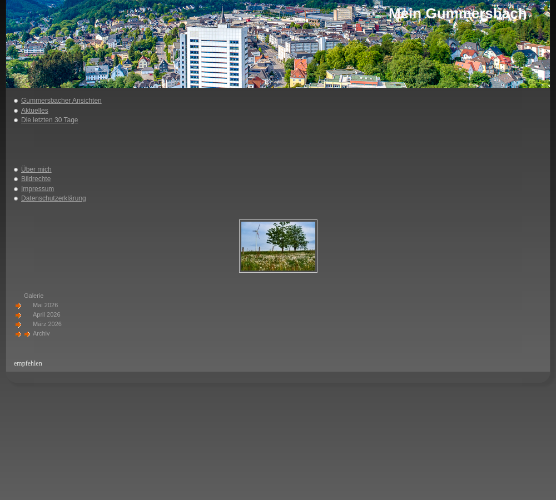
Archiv (41, 333)
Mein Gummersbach (458, 13)
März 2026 (47, 324)
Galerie (33, 295)
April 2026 (47, 314)
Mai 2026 (45, 305)
